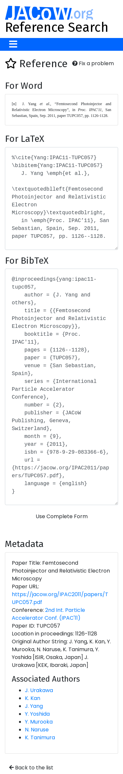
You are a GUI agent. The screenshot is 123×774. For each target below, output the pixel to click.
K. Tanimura (40, 737)
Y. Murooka (39, 722)
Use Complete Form (62, 516)
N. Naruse (37, 729)
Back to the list (31, 767)
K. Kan (32, 698)
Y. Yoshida (37, 714)
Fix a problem (93, 63)
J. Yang (34, 706)
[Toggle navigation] (13, 44)
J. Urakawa (39, 690)
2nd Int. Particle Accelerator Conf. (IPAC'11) (48, 614)
